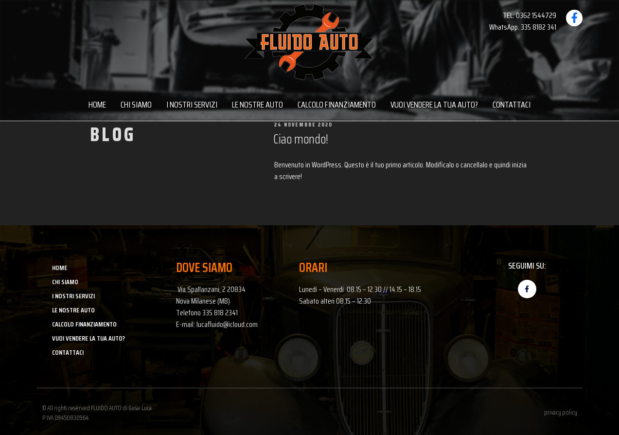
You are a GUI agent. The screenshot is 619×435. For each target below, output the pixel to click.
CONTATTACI (512, 104)
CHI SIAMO (136, 104)
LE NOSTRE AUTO (257, 104)
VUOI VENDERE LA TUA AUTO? (434, 104)
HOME (97, 104)
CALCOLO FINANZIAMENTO (337, 104)
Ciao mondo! (300, 139)
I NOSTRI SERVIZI (191, 104)
